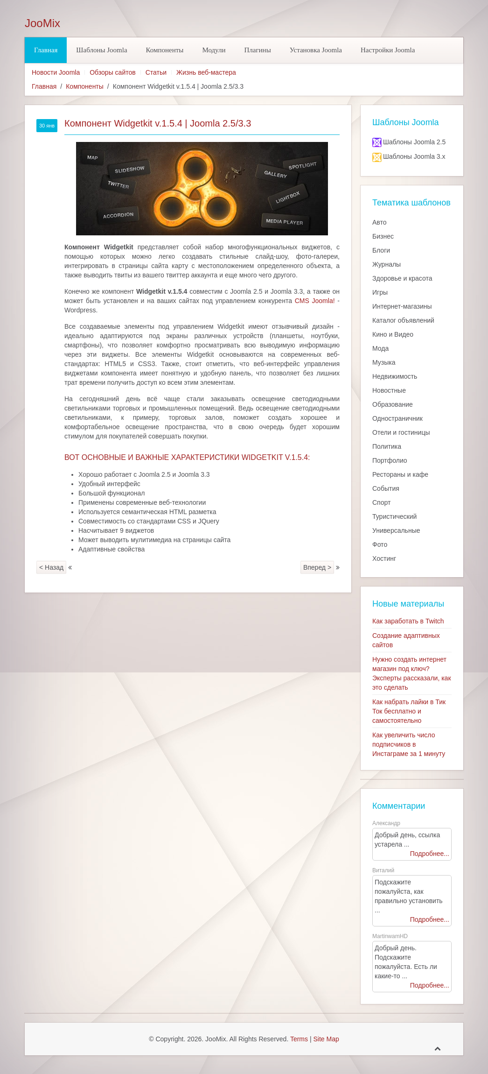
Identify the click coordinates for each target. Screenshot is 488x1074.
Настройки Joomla (388, 50)
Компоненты (165, 50)
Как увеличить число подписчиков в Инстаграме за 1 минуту (408, 744)
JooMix (42, 23)
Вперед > (317, 567)
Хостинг (384, 558)
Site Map (326, 1039)
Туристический (394, 516)
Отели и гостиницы (401, 432)
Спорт (381, 502)
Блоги (381, 250)
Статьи (156, 72)
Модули (213, 50)
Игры (380, 292)
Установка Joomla (316, 50)
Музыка (384, 362)
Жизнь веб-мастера (206, 72)
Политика (386, 446)
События (385, 488)
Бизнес (383, 236)
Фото (379, 544)
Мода (380, 348)
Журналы (386, 264)
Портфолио (389, 460)
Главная (45, 50)
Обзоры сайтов (112, 72)
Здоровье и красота (402, 278)
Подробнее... (429, 853)
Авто (379, 222)
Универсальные (396, 530)
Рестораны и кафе (400, 474)
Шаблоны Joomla (101, 50)
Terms (299, 1039)
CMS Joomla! (315, 300)
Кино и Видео (392, 334)
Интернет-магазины (402, 306)
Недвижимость (394, 376)
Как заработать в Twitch (408, 621)
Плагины (257, 50)
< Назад (51, 567)
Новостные (389, 390)
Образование (392, 404)
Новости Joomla (56, 72)
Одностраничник (397, 418)
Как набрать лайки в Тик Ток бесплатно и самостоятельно (409, 711)
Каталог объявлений (403, 320)
